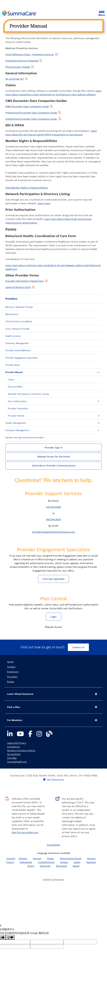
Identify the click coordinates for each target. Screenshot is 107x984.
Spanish (11, 858)
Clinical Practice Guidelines (18, 321)
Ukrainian (45, 866)
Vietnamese (26, 862)
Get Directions (53, 779)
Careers (11, 666)
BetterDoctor (11, 314)
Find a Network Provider (17, 328)
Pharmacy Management (17, 343)
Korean (64, 862)
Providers (11, 298)
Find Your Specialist (54, 579)
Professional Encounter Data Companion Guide (31, 112)
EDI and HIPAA (15, 386)
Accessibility (14, 754)
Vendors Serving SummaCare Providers (24, 437)
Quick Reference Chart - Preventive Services (29, 54)
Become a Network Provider (19, 306)
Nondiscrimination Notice (21, 750)
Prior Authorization (17, 401)
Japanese (91, 862)
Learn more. (44, 203)
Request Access (53, 627)
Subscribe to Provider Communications (53, 465)
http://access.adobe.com (25, 832)
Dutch (30, 866)
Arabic (50, 858)
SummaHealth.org (17, 761)
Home (10, 661)
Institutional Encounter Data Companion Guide (31, 118)
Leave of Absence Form (18, 287)
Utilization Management (17, 430)
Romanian (61, 866)
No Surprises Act (14, 78)
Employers (13, 671)
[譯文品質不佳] (10, 937)
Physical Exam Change (17, 66)
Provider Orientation (18, 408)
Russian (91, 858)
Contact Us (78, 647)
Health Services (13, 335)
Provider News (12, 364)
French (10, 862)
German (37, 858)
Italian (77, 862)
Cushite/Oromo (46, 862)
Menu (102, 13)
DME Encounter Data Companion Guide (27, 106)
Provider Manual (14, 372)
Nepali (76, 866)
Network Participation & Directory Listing (28, 393)
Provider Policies (16, 415)
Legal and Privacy (16, 743)
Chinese (22, 858)
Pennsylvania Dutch (71, 858)
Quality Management (15, 422)
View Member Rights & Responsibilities (26, 187)
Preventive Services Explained (21, 60)
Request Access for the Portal (53, 456)
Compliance (13, 746)
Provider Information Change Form (24, 281)
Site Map (12, 758)
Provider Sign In (53, 447)
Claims (11, 379)
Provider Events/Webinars (18, 350)
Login (53, 616)
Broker (10, 681)
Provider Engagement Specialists (21, 357)
